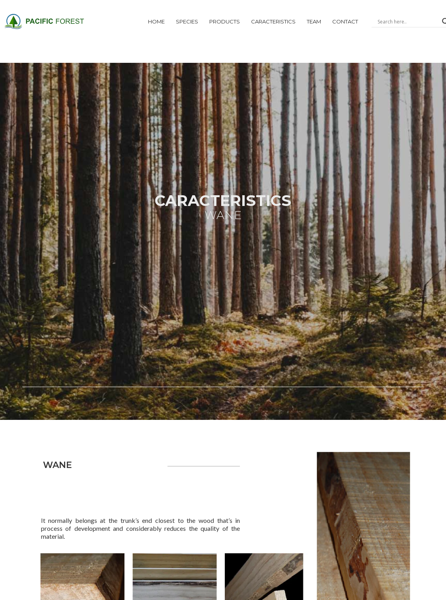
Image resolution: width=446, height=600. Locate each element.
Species (187, 21)
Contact (345, 21)
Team (314, 21)
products (224, 21)
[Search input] (408, 21)
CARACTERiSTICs (273, 21)
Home (156, 21)
